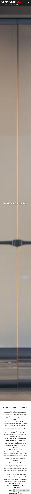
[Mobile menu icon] (28, 3)
